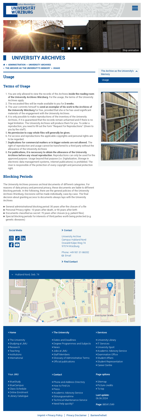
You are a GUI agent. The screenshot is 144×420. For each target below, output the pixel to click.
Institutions (15, 354)
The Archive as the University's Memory (27, 68)
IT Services (102, 344)
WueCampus (16, 385)
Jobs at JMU (59, 351)
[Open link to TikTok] (17, 238)
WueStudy (14, 382)
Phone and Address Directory (68, 382)
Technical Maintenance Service (69, 400)
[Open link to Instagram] (11, 238)
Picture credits (104, 385)
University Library (106, 340)
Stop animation (131, 50)
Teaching (13, 351)
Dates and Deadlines (64, 340)
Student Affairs (104, 358)
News (56, 347)
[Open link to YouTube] (17, 245)
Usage (56, 68)
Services (101, 332)
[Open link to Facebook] (11, 245)
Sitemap (101, 382)
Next (134, 36)
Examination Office (107, 354)
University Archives (38, 58)
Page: (99, 404)
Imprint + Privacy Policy (49, 415)
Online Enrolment (18, 392)
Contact (68, 230)
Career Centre (104, 365)
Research (14, 347)
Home (12, 332)
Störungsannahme (63, 396)
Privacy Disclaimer (76, 415)
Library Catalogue (18, 396)
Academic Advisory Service (111, 351)
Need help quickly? (63, 404)
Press (56, 389)
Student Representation (109, 362)
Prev (10, 36)
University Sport (105, 347)
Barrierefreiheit (99, 415)
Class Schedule (17, 389)
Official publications (63, 362)
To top (100, 389)
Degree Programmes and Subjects (71, 344)
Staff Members (61, 354)
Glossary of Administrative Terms (71, 358)
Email (68, 255)
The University (16, 340)
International (15, 358)
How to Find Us (61, 386)
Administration (17, 65)
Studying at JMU (17, 344)
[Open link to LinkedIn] (23, 238)
